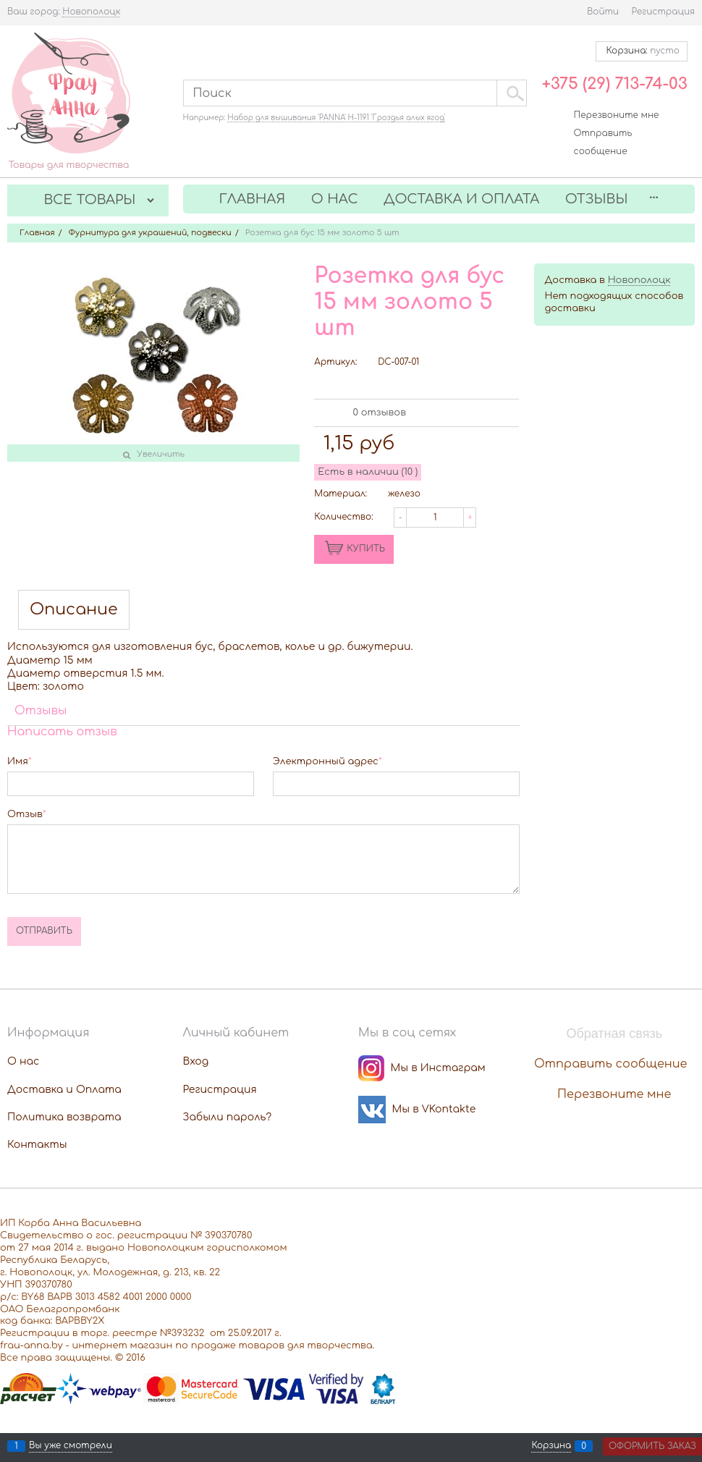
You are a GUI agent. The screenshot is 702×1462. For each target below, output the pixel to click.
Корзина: (642, 51)
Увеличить (161, 454)
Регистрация (663, 12)
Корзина (551, 1446)
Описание (74, 609)
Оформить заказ (652, 1446)
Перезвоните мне (616, 115)
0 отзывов (379, 412)
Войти (603, 12)
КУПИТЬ (366, 549)
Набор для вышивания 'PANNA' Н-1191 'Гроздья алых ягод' (336, 118)
